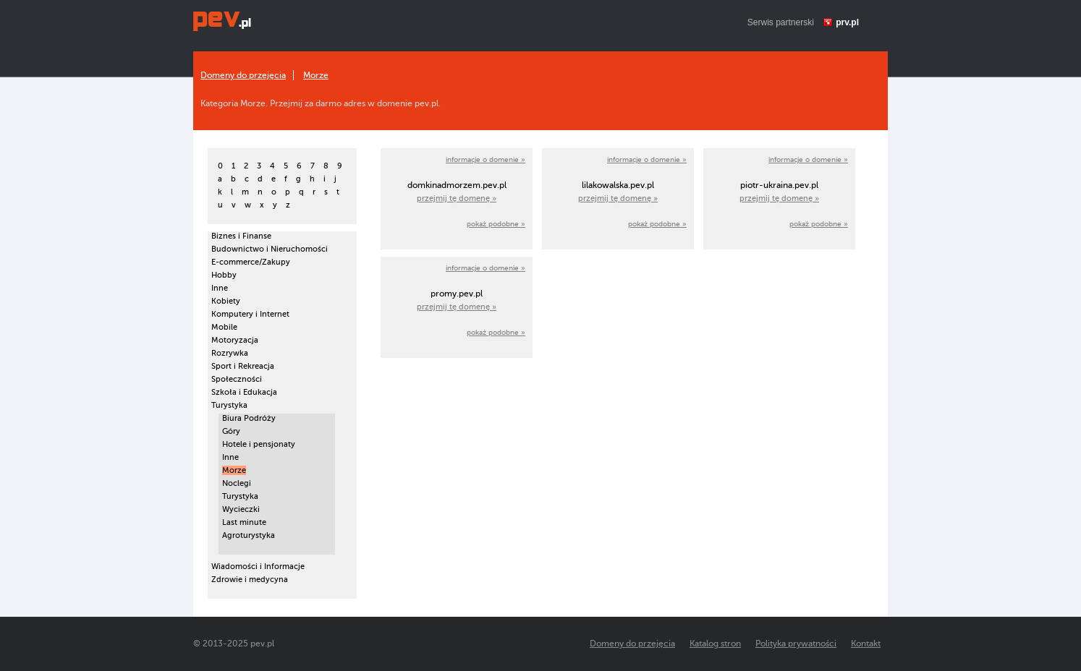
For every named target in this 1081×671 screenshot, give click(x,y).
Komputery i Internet (250, 314)
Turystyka (229, 405)
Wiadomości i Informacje (258, 566)
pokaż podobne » (496, 224)
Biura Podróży (249, 418)
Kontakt (866, 643)
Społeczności (236, 379)
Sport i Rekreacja (242, 366)
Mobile (224, 327)
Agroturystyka (248, 535)
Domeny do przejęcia (243, 75)
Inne (219, 288)
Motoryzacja (234, 340)
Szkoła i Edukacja (244, 392)
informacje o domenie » (485, 159)
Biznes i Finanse (241, 236)
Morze (315, 75)
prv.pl (847, 22)
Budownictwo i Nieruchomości (269, 249)
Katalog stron (715, 643)
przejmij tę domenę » (456, 198)
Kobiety (225, 301)
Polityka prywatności (795, 643)
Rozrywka (229, 353)
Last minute (244, 522)
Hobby (224, 275)
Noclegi (236, 483)
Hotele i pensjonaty (258, 444)
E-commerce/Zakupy (250, 262)
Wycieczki (241, 509)
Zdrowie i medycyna (249, 579)
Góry (231, 431)
